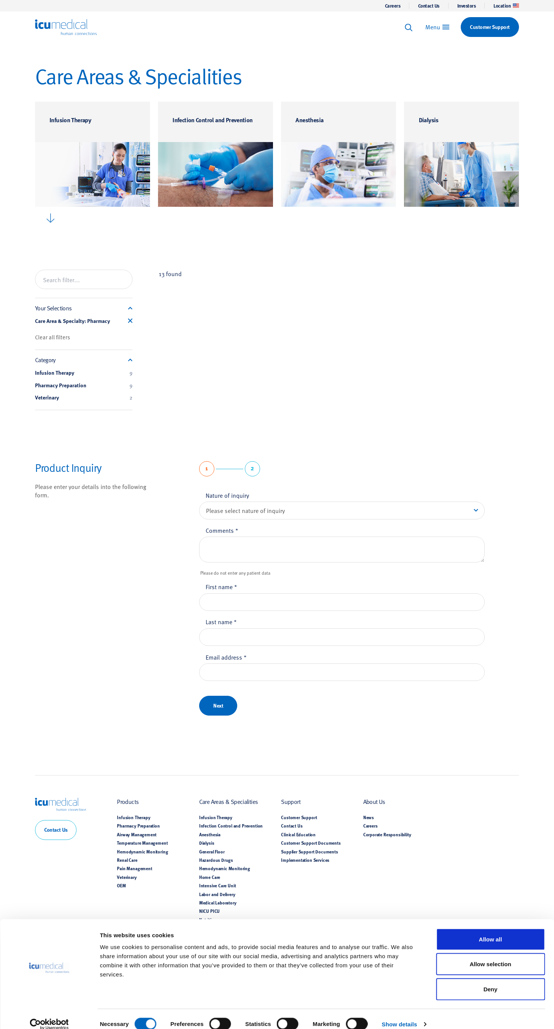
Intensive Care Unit (217, 885)
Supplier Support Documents (309, 851)
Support (290, 801)
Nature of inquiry (227, 495)
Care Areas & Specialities (228, 801)
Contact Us (428, 6)
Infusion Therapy (70, 119)
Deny (491, 979)
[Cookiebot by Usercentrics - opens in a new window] (49, 1014)
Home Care (209, 877)
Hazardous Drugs (216, 859)
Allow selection (490, 954)
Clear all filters (52, 337)
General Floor (212, 851)
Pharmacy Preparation (84, 385)
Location (506, 6)
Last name (221, 621)
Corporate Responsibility (387, 834)
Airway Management (136, 834)
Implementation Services (305, 859)
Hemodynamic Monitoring (142, 851)
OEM (121, 885)
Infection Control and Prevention (212, 119)
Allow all (490, 929)
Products (128, 801)
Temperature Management (142, 843)
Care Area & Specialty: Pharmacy (72, 321)
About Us (374, 801)
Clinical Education (298, 834)
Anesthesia (309, 119)
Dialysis (429, 119)
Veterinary (84, 397)
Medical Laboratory (217, 902)
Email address (226, 657)
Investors (466, 6)
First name (221, 586)
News (368, 817)
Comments (222, 530)
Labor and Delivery (217, 894)
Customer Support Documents (311, 843)
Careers (393, 6)
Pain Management (134, 868)
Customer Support (299, 817)
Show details (399, 1014)
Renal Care (127, 859)
